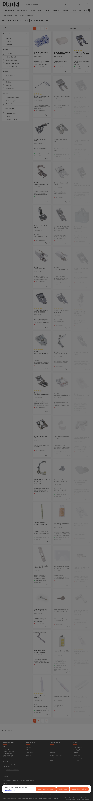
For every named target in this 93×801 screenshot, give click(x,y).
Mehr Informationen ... (10, 790)
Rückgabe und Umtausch (56, 755)
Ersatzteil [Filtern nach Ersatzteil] (15, 71)
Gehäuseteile (10, 88)
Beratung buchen (10, 768)
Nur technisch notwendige (46, 789)
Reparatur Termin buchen (12, 769)
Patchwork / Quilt (11, 66)
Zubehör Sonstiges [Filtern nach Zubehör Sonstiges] (15, 108)
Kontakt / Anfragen (78, 758)
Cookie (28, 758)
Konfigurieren (62, 789)
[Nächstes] (89, 10)
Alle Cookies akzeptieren (79, 789)
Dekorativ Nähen (11, 60)
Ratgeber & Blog (77, 747)
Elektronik (9, 85)
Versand (52, 750)
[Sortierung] (80, 28)
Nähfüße (8, 38)
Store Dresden (54, 758)
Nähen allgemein (11, 57)
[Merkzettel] (80, 4)
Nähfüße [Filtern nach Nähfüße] (15, 49)
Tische (8, 116)
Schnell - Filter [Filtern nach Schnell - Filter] (15, 33)
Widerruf (28, 755)
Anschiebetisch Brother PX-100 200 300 (62, 53)
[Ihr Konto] (84, 4)
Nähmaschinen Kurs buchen (11, 765)
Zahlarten (52, 752)
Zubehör (8, 41)
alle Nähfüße (10, 54)
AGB (27, 750)
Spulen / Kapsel (11, 101)
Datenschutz (29, 752)
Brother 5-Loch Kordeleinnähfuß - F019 (81, 53)
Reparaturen (76, 755)
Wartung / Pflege (11, 119)
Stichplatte (9, 104)
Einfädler (8, 82)
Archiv (51, 760)
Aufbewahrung (10, 113)
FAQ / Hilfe (76, 760)
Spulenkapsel (10, 76)
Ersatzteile (9, 44)
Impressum (29, 747)
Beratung (75, 752)
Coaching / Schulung (78, 750)
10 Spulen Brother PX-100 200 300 (41, 53)
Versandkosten (85, 797)
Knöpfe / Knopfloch (12, 63)
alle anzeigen (10, 79)
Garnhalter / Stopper (12, 98)
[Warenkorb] (88, 4)
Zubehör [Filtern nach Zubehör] (15, 93)
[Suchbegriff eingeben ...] (44, 4)
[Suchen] (66, 4)
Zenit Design (55, 798)
